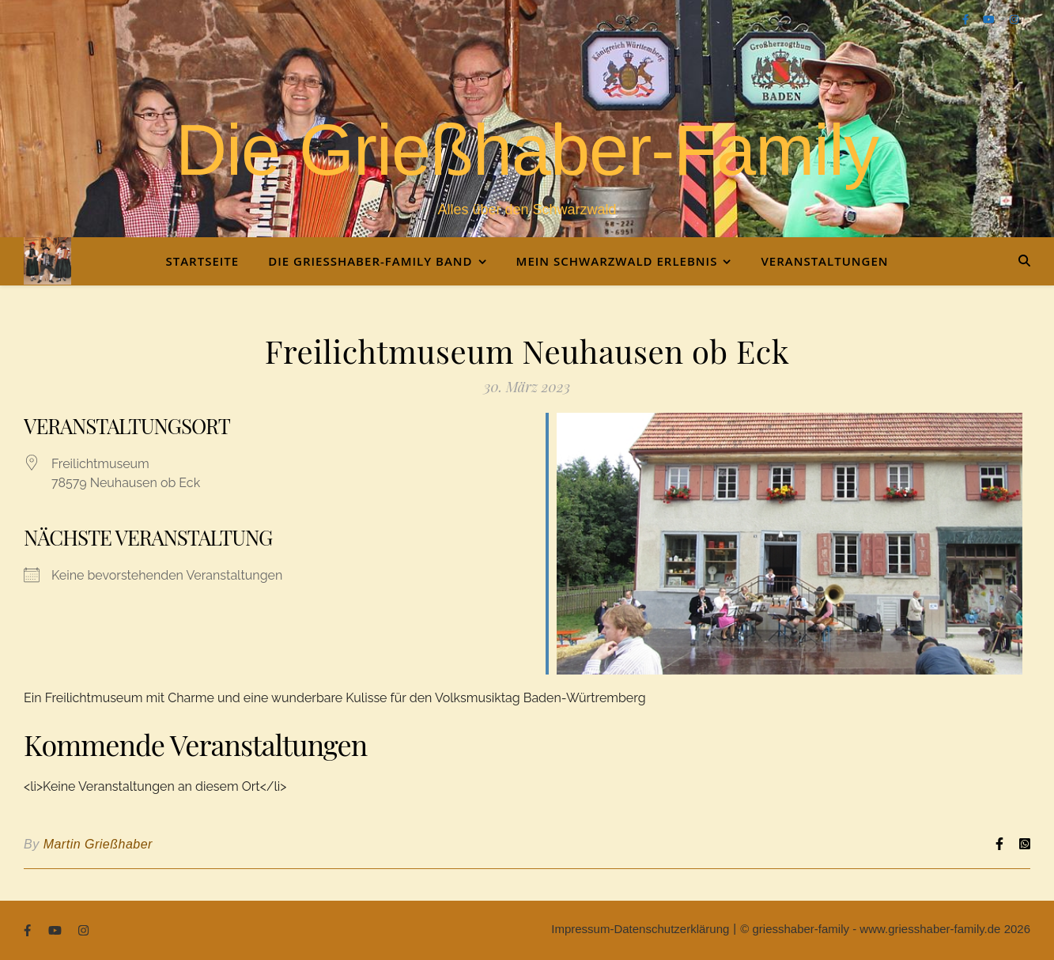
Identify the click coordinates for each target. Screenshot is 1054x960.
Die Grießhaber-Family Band (370, 261)
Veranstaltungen (824, 261)
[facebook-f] (967, 19)
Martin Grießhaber (98, 844)
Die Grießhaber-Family (527, 150)
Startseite (202, 261)
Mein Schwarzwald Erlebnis (617, 261)
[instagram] (1014, 19)
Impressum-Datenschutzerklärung (640, 928)
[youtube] (990, 19)
